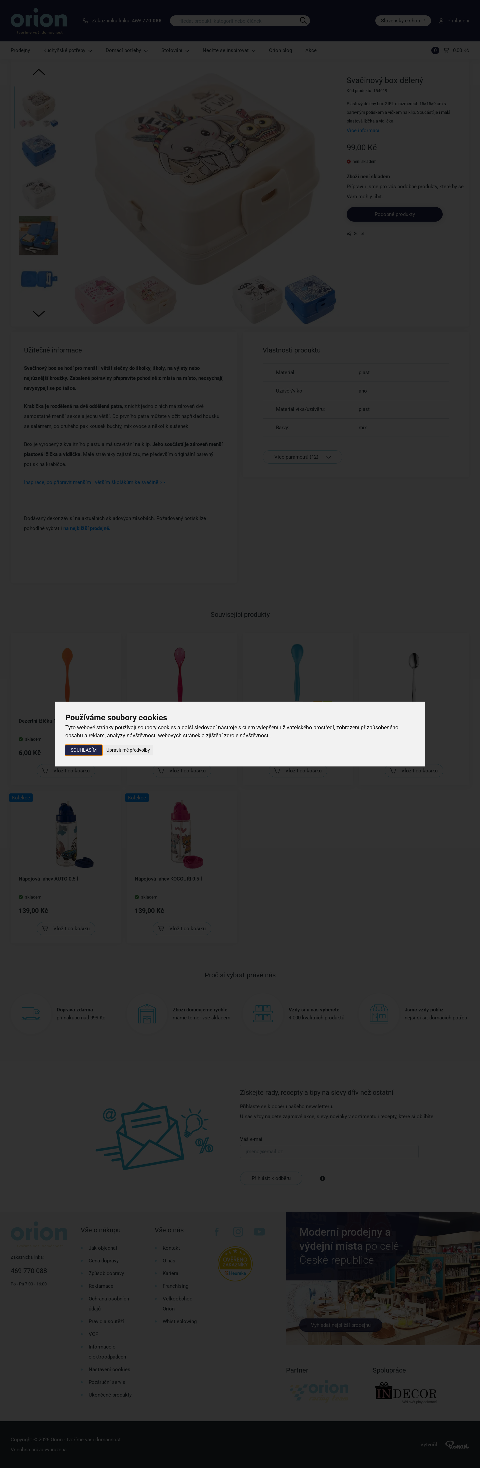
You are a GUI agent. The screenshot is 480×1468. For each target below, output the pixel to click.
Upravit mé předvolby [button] (128, 750)
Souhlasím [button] (84, 750)
